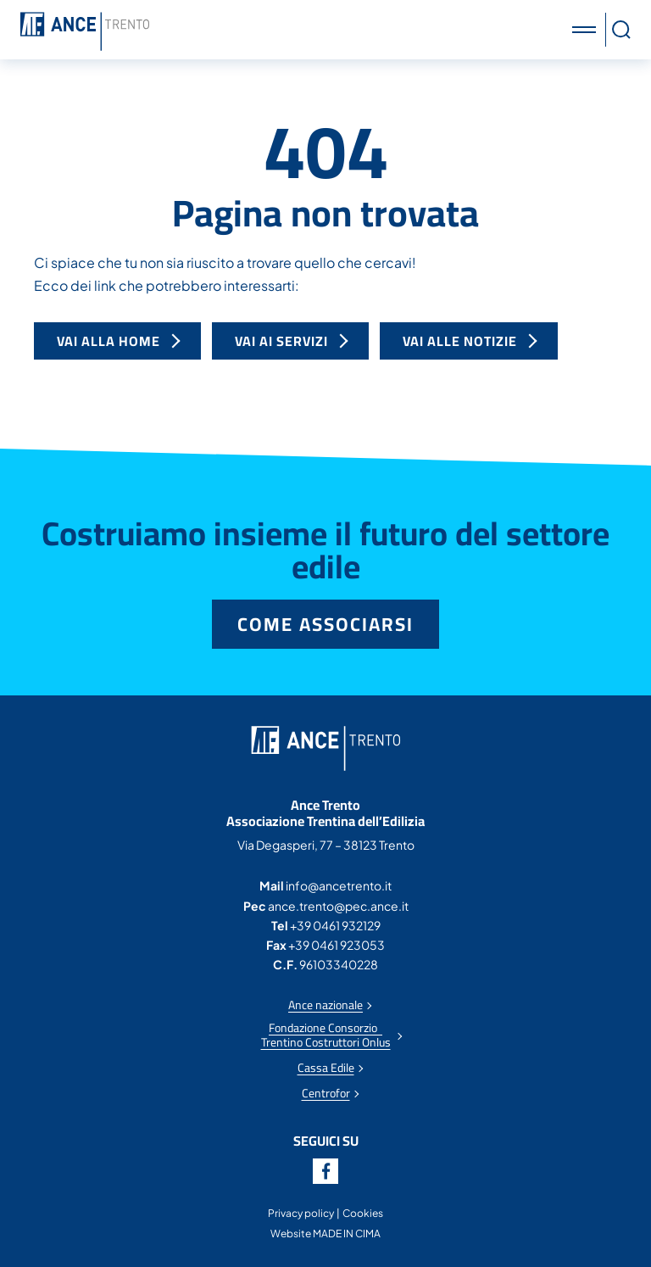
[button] (586, 30)
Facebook (325, 1171)
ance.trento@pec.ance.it (338, 905)
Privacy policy (301, 1213)
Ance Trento (85, 31)
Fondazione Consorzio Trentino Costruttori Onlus (326, 1035)
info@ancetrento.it (339, 885)
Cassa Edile (326, 1068)
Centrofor (326, 1093)
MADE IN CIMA (347, 1233)
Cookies (362, 1213)
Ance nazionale (325, 1005)
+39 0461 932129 (335, 925)
